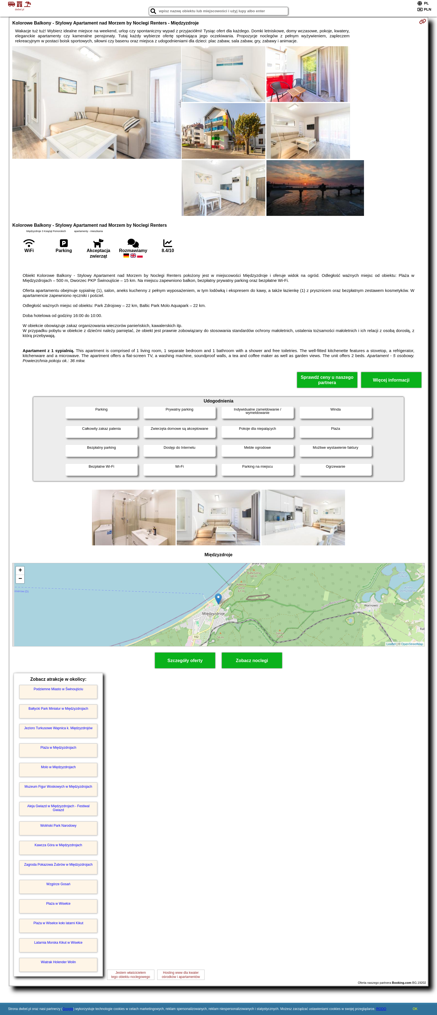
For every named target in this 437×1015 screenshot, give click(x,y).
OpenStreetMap (412, 644)
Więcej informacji (391, 380)
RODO (381, 1009)
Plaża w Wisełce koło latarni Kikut (58, 923)
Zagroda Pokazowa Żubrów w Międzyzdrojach (58, 865)
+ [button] (20, 571)
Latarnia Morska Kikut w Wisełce (58, 943)
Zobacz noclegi (252, 660)
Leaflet (391, 644)
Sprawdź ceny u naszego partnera (327, 380)
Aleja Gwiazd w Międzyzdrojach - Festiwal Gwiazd (58, 808)
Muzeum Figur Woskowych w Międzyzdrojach (58, 787)
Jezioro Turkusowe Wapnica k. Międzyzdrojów (58, 728)
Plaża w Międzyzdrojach (58, 748)
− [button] (20, 579)
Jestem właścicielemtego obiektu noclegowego (130, 975)
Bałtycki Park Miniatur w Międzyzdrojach (58, 709)
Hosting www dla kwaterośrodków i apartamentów (181, 975)
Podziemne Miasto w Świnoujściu (58, 689)
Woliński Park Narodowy (58, 826)
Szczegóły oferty (185, 660)
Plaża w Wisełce (58, 904)
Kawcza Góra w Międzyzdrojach (58, 845)
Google (67, 1009)
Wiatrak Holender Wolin (58, 962)
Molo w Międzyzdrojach (58, 767)
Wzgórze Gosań (58, 884)
